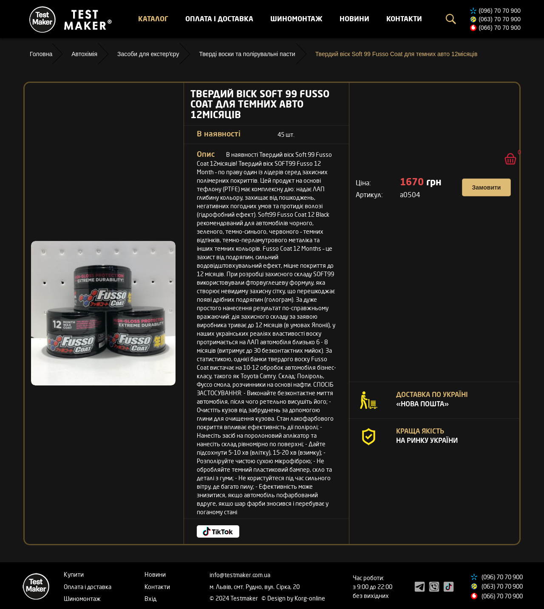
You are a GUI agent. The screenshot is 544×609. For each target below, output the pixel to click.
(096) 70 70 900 (500, 10)
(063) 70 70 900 (500, 19)
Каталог (153, 18)
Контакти (404, 18)
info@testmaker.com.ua (240, 574)
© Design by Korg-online (293, 598)
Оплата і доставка (219, 18)
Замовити (486, 187)
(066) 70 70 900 (500, 27)
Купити (74, 574)
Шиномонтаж (296, 18)
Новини (354, 18)
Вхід (150, 598)
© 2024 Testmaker (234, 598)
